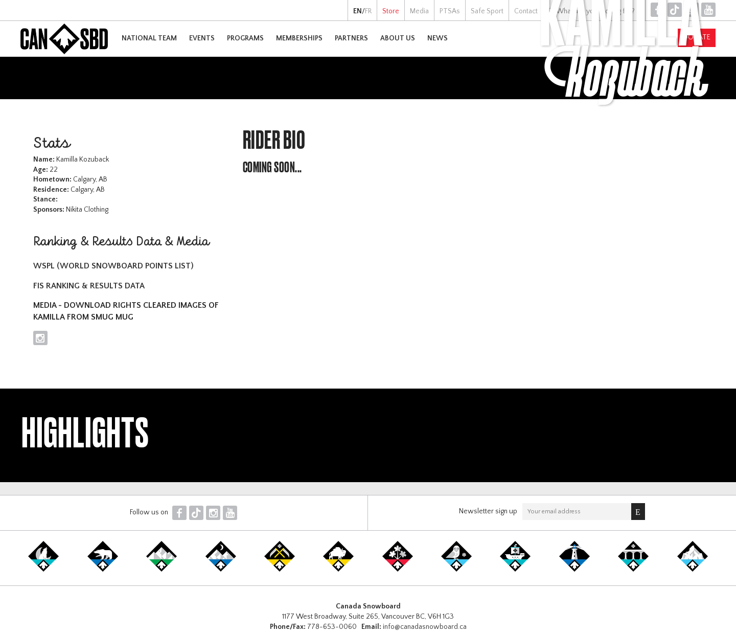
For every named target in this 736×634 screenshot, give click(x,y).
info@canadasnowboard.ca (425, 627)
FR (368, 11)
